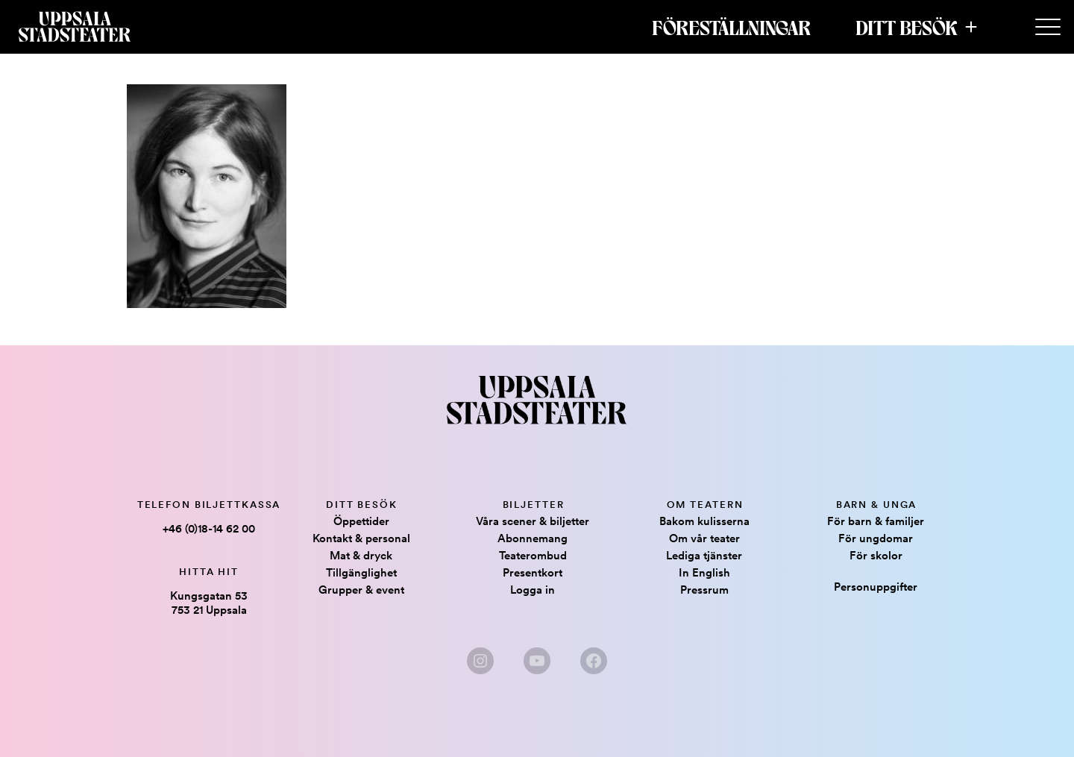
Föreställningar (731, 27)
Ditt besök (906, 27)
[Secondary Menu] (1048, 27)
